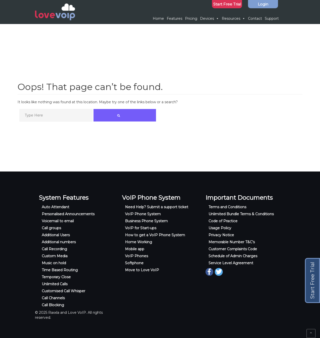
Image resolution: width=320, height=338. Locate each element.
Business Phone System (146, 221)
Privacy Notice (221, 235)
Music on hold (54, 263)
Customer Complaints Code (232, 249)
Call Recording (54, 249)
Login (263, 4)
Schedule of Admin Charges (232, 256)
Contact (255, 18)
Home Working (138, 242)
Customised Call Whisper (63, 291)
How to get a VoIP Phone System (155, 235)
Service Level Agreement (230, 263)
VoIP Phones (136, 256)
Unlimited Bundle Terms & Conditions (241, 214)
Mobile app (134, 249)
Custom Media (55, 256)
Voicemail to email (58, 221)
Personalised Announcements (68, 214)
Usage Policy (219, 228)
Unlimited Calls (55, 284)
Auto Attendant (55, 207)
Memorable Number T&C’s (231, 242)
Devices (209, 18)
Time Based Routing (60, 270)
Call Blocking (53, 305)
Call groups (51, 228)
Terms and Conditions (227, 207)
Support (272, 18)
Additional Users (56, 235)
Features (174, 18)
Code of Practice (223, 221)
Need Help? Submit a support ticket (156, 207)
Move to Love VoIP (142, 270)
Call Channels (53, 298)
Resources (233, 18)
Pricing (191, 18)
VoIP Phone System (143, 214)
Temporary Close (56, 277)
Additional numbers (59, 242)
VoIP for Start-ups (140, 228)
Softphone (134, 263)
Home (158, 18)
